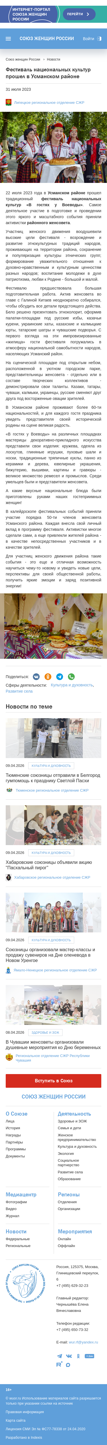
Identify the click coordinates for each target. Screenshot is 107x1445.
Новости (16, 1231)
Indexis (36, 1438)
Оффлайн (66, 1246)
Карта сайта (16, 1421)
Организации (69, 1209)
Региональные (18, 1246)
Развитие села (19, 691)
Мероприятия (75, 1231)
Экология (66, 1153)
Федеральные (18, 1239)
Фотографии (16, 1202)
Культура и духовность (72, 685)
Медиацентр (21, 1194)
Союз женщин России (47, 39)
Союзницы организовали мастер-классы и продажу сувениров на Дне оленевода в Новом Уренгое (50, 955)
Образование (69, 1179)
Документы (15, 1156)
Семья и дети (69, 1128)
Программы (16, 1149)
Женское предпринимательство (77, 1137)
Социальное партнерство (68, 1162)
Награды (13, 1135)
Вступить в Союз (53, 1080)
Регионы (69, 1194)
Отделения (67, 1202)
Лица (10, 1121)
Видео (11, 1209)
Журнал (12, 1216)
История (13, 1128)
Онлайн (64, 1239)
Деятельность (74, 1113)
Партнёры (14, 1142)
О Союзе (16, 1113)
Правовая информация (25, 1412)
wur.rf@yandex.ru (83, 1342)
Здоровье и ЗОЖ (45, 1032)
